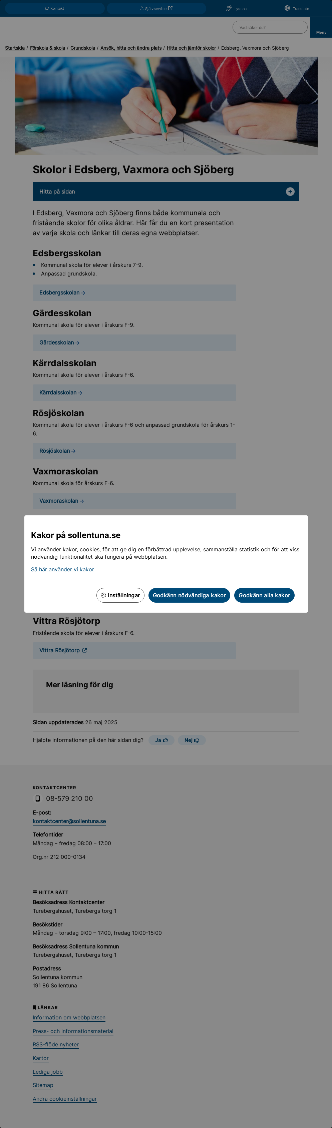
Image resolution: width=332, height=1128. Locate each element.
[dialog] (166, 564)
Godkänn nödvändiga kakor (189, 595)
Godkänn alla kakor (264, 595)
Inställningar (120, 595)
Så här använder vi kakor (62, 569)
